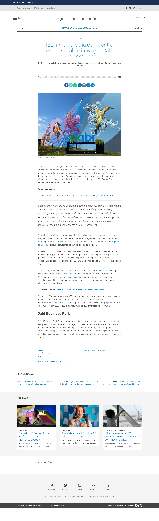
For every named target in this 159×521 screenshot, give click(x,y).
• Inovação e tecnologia (45, 365)
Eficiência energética (95, 199)
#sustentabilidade (70, 372)
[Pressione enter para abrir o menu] (18, 18)
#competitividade (51, 374)
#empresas (60, 372)
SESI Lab (21, 394)
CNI (22, 2)
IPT (53, 290)
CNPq (41, 287)
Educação (65, 394)
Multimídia (38, 8)
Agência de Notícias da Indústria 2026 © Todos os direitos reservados (40, 518)
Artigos (65, 509)
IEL (39, 2)
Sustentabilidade (111, 394)
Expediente (51, 8)
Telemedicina (113, 199)
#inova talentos (51, 372)
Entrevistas (56, 509)
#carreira (40, 372)
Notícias (48, 509)
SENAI (34, 2)
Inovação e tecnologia (86, 29)
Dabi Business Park (78, 169)
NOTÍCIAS (67, 29)
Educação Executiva (78, 251)
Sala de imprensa (89, 509)
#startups (60, 374)
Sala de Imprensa (23, 8)
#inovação (67, 374)
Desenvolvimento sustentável (52, 199)
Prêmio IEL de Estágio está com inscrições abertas (82, 300)
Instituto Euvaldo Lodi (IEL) (52, 169)
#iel (44, 372)
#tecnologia (41, 374)
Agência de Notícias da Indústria (95, 362)
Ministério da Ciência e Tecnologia (68, 287)
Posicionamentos (76, 509)
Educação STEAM (75, 199)
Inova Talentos (109, 280)
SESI (27, 2)
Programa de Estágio (49, 254)
